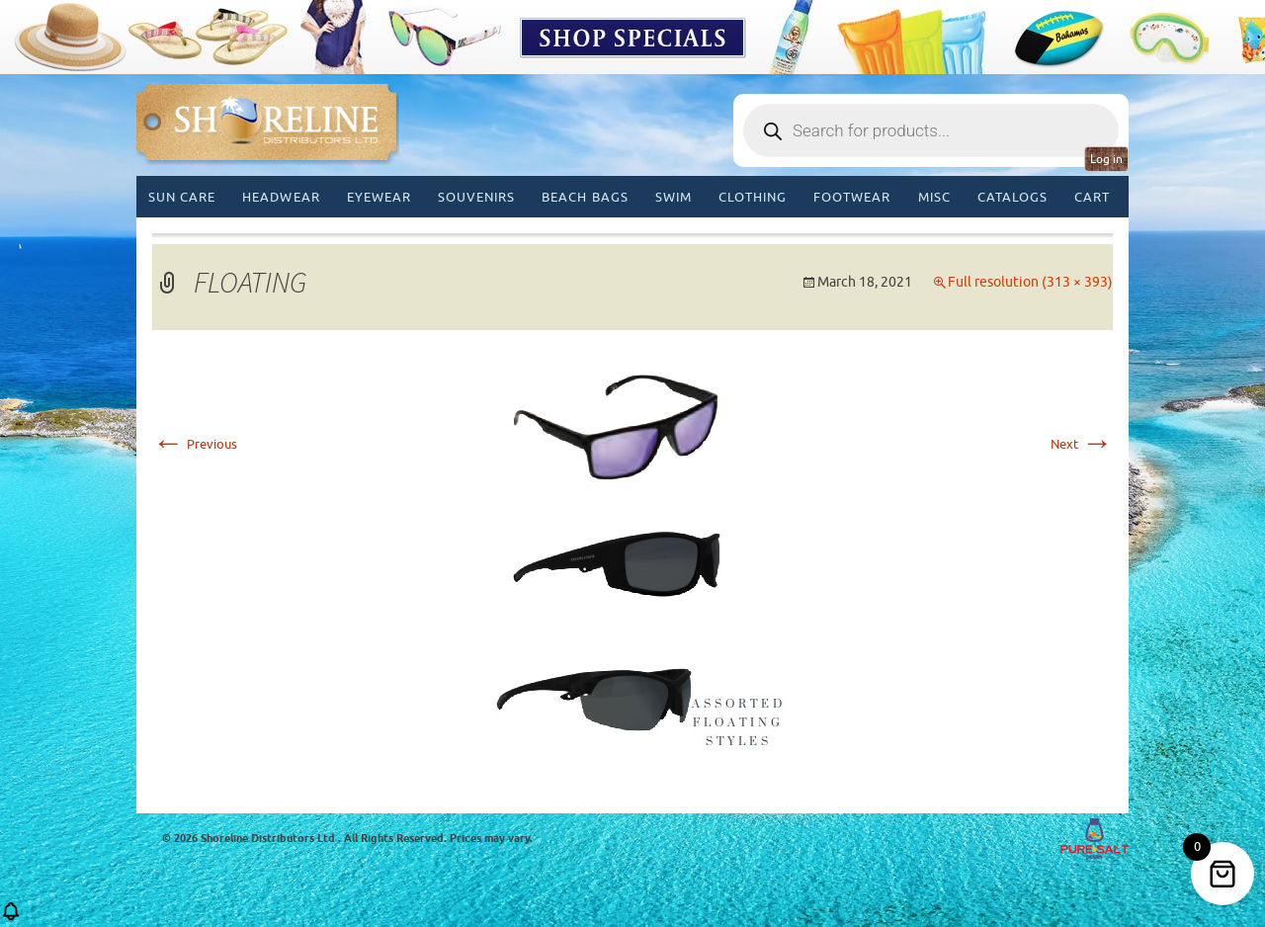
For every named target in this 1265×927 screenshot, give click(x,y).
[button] (11, 917)
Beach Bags (585, 197)
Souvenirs (476, 197)
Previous (194, 444)
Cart (1092, 197)
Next (1082, 444)
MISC (934, 197)
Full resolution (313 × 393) (1030, 282)
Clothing (752, 197)
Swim (673, 197)
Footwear (851, 197)
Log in (1106, 159)
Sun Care (181, 197)
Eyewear (379, 197)
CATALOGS (1012, 197)
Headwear (280, 197)
